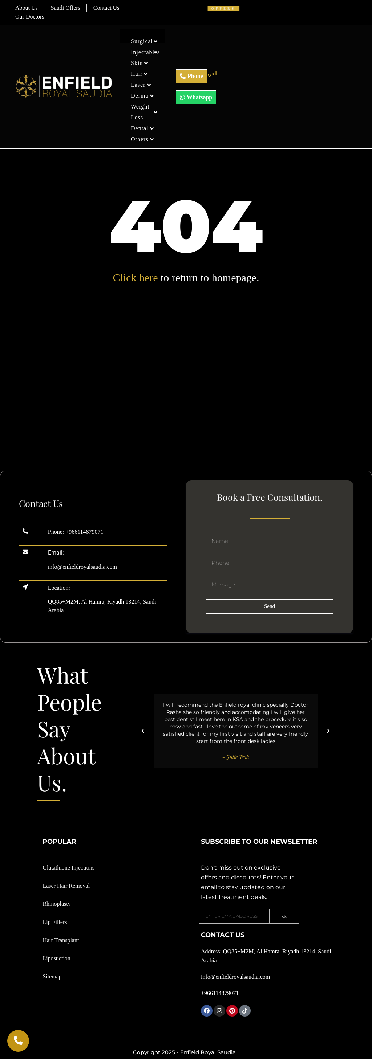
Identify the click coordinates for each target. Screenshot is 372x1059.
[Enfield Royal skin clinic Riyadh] (186, 417)
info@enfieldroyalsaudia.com (82, 567)
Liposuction (56, 958)
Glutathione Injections (68, 867)
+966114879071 (84, 532)
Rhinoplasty (56, 904)
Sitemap (52, 976)
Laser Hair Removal (66, 886)
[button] (143, 731)
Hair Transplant (61, 940)
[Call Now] (18, 1041)
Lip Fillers (55, 922)
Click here (135, 277)
